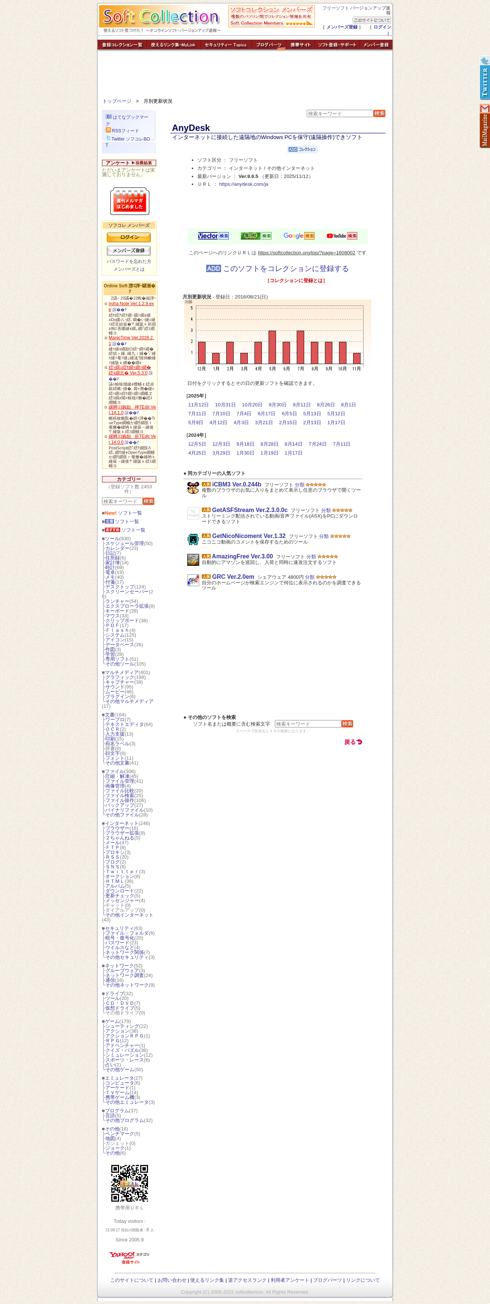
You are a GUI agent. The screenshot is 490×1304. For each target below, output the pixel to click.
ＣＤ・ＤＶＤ (119, 1003)
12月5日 (197, 444)
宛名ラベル (117, 743)
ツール (112, 538)
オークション (119, 876)
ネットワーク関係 (124, 952)
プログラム (117, 1110)
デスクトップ (119, 587)
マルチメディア (122, 672)
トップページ (116, 101)
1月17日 (336, 422)
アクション (117, 1031)
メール (112, 842)
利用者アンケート (290, 1280)
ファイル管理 (119, 781)
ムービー (115, 691)
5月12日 (336, 413)
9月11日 (302, 404)
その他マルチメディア (129, 701)
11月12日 (198, 404)
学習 (110, 654)
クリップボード (122, 620)
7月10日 (221, 413)
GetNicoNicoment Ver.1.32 (249, 536)
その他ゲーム (119, 1069)
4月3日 (241, 422)
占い (110, 1064)
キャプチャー (119, 682)
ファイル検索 (119, 795)
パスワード (117, 942)
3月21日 (264, 422)
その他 (112, 1129)
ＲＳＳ (112, 857)
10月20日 (252, 404)
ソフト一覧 (123, 513)
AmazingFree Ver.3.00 (242, 556)
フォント (115, 758)
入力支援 (115, 734)
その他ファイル (122, 815)
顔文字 (112, 753)
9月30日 (278, 404)
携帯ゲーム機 (119, 1097)
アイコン (115, 640)
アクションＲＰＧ (124, 1036)
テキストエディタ (124, 724)
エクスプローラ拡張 (127, 606)
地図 (110, 1138)
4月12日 (218, 422)
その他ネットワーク (127, 985)
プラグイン (117, 696)
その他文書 (117, 763)
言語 (110, 1115)
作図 (110, 649)
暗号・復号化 (119, 938)
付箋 (110, 582)
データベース (119, 644)
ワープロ (115, 719)
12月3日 (221, 444)
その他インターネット (129, 915)
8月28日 (269, 444)
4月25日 (197, 453)
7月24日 (317, 444)
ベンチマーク (119, 1133)
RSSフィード (122, 130)
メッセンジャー (122, 900)
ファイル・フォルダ (127, 933)
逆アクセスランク (247, 1280)
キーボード (117, 611)
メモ (110, 577)
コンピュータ (119, 1083)
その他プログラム (124, 1120)
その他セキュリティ (127, 957)
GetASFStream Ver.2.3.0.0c (250, 510)
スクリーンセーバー (127, 591)
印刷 (110, 739)
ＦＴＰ (112, 847)
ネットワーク (119, 965)
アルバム (115, 886)
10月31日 (225, 404)
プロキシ (115, 852)
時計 (110, 567)
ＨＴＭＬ (115, 881)
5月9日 (196, 422)
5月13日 (312, 413)
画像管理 (115, 786)
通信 (110, 980)
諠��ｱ (119, 309)
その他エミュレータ (127, 1102)
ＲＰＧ (112, 1040)
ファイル (114, 771)
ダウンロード (119, 891)
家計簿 (112, 562)
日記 (110, 553)
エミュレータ (119, 1078)
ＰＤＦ (112, 625)
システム (115, 635)
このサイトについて (132, 1280)
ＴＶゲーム (117, 1092)
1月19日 (269, 453)
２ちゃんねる (119, 838)
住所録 (112, 558)
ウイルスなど (119, 947)
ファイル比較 (119, 790)
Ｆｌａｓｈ (117, 630)
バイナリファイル (124, 810)
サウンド (115, 687)
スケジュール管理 (124, 543)
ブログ (112, 862)
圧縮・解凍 (117, 776)
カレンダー (117, 548)
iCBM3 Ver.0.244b (237, 484)
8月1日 (348, 404)
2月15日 (288, 422)
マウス (112, 615)
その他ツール (119, 664)
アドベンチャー (122, 1045)
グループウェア (122, 970)
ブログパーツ (327, 1280)
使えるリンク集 (207, 1280)
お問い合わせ (172, 1280)
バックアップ (119, 805)
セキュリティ (119, 928)
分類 (300, 485)
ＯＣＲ (112, 729)
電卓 (110, 572)
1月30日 (245, 453)
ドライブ (114, 993)
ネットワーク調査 (124, 975)
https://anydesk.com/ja (244, 184)
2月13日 (312, 422)
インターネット (122, 823)
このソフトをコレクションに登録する (277, 268)
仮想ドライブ (119, 1008)
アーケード (117, 1087)
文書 (110, 714)
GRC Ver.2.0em (233, 577)
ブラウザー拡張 (122, 833)
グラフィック (119, 677)
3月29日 (221, 453)
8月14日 (293, 444)
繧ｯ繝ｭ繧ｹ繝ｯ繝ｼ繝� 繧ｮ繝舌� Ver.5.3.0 (130, 370)
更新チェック (119, 895)
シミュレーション (124, 1055)
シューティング (122, 1026)
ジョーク (115, 1148)
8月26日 (326, 404)
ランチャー (117, 601)
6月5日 (289, 413)
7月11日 (197, 413)
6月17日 (267, 413)
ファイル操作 (119, 800)
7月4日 (243, 413)
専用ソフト (117, 659)
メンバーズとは (129, 269)
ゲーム (112, 1021)
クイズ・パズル (122, 1050)
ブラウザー (117, 828)
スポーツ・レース (124, 1060)
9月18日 (245, 444)
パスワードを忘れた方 (129, 261)
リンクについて (363, 1280)
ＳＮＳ (112, 866)
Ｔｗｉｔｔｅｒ (122, 871)
